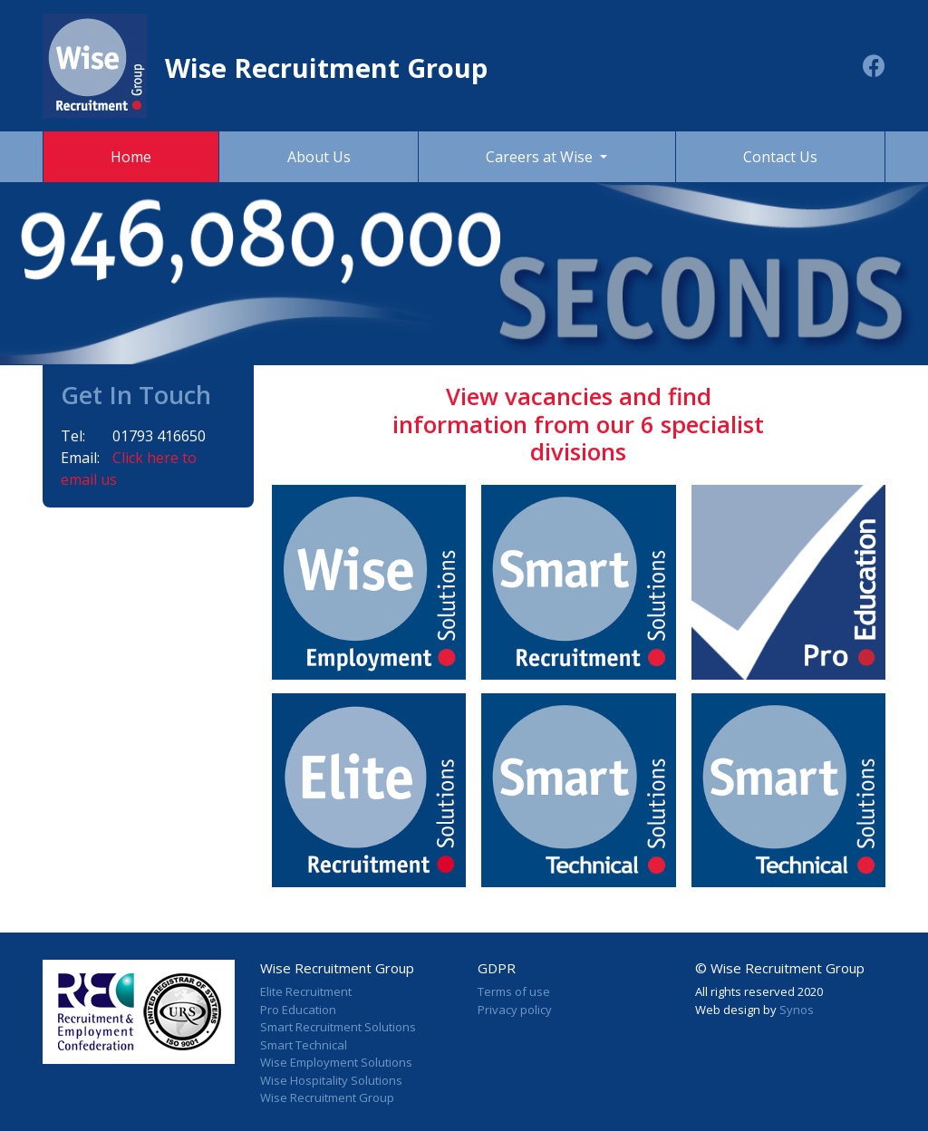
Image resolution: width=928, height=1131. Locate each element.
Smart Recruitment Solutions (338, 1027)
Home (131, 157)
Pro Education (298, 1009)
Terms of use (514, 991)
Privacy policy (515, 1009)
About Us (319, 157)
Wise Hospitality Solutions (331, 1080)
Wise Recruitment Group (327, 1097)
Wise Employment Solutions (336, 1062)
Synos (796, 1009)
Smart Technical (303, 1045)
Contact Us (780, 157)
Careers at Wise (541, 157)
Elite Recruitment (306, 991)
